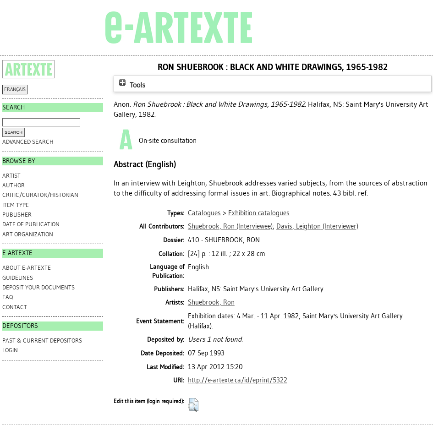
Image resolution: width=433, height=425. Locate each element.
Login (10, 350)
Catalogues (204, 213)
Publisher (17, 214)
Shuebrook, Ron (211, 302)
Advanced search (28, 141)
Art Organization (27, 234)
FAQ (7, 297)
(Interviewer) (317, 226)
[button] (193, 405)
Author (13, 185)
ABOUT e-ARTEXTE (26, 267)
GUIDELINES (17, 277)
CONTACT (14, 307)
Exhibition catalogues (259, 213)
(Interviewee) (230, 226)
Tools (131, 85)
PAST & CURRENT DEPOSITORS (42, 340)
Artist (11, 175)
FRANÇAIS (15, 90)
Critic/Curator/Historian (40, 194)
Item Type (15, 205)
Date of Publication (31, 224)
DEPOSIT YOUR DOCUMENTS (38, 287)
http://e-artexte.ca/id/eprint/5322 (237, 380)
